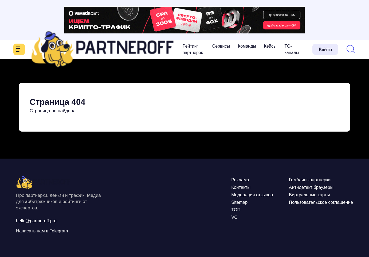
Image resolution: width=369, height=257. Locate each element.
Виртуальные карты (300, 194)
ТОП (215, 209)
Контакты (221, 187)
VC (214, 217)
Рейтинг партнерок (80, 49)
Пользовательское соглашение (314, 202)
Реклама (220, 179)
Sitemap (220, 202)
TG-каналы (191, 49)
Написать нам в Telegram (47, 230)
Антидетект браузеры (302, 187)
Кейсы (165, 49)
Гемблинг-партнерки (301, 179)
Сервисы (116, 49)
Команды (142, 49)
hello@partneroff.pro (40, 220)
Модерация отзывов (235, 194)
